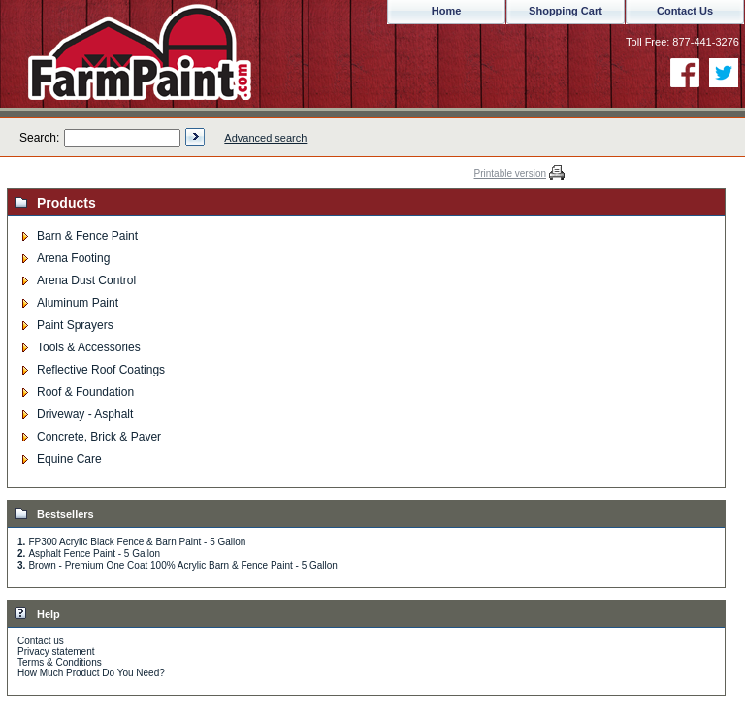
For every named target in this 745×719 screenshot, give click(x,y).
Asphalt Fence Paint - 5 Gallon (94, 553)
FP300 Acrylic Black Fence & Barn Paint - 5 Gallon (136, 542)
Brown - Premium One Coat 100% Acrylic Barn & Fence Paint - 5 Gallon (182, 565)
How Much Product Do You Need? (91, 673)
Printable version (510, 173)
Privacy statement (55, 651)
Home (447, 10)
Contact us (40, 641)
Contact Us (685, 10)
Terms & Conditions (59, 662)
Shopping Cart (565, 10)
